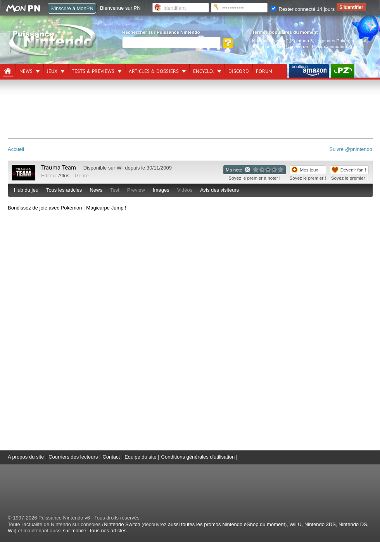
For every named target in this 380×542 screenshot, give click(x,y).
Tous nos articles (107, 530)
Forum (264, 71)
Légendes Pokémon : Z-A (341, 40)
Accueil (16, 149)
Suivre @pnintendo (350, 149)
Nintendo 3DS (320, 524)
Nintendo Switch (122, 524)
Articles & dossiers (154, 71)
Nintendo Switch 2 (270, 40)
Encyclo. (203, 71)
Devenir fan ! (353, 169)
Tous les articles (64, 190)
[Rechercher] (171, 42)
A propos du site (26, 457)
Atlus (63, 175)
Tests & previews (93, 71)
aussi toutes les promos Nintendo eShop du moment (226, 524)
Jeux (52, 71)
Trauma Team (58, 167)
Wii (120, 168)
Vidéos (185, 190)
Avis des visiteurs (219, 190)
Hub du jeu (26, 190)
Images (161, 190)
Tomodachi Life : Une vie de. (280, 46)
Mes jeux (309, 169)
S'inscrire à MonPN (71, 8)
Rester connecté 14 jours (303, 9)
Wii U (296, 524)
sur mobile (74, 530)
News (26, 71)
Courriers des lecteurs (73, 457)
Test (114, 190)
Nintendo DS (353, 524)
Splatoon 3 (302, 40)
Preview (136, 190)
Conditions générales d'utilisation (198, 457)
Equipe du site (140, 457)
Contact (111, 457)
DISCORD (238, 71)
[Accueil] (8, 71)
